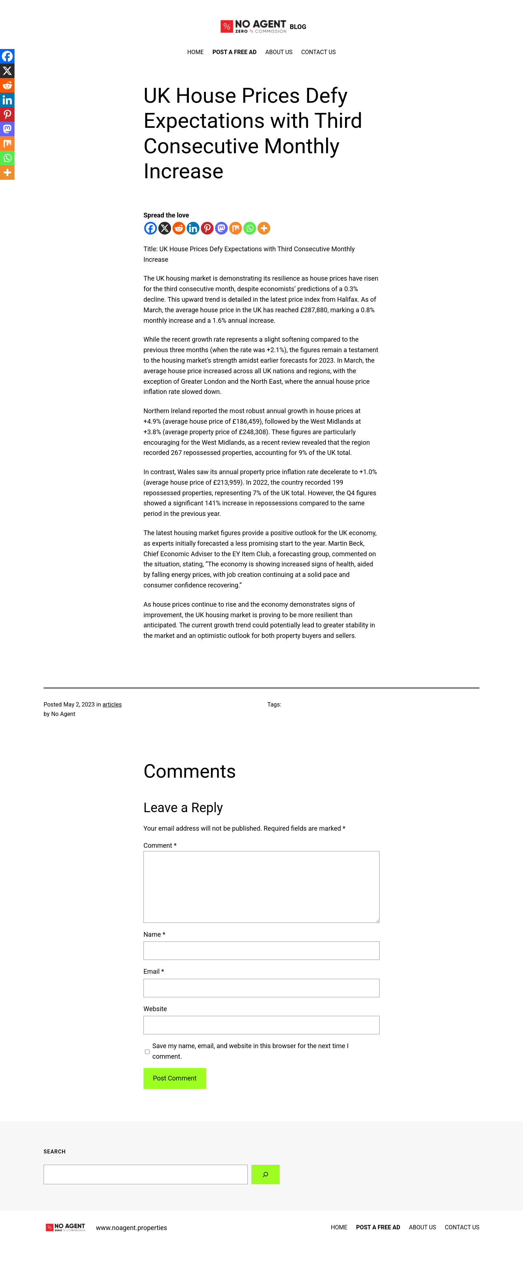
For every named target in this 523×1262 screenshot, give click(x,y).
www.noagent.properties (131, 1228)
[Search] (265, 1174)
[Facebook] (150, 228)
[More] (264, 228)
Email (153, 971)
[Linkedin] (193, 228)
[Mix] (235, 228)
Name (154, 934)
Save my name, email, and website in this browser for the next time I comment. (251, 1051)
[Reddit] (179, 228)
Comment (160, 845)
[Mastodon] (221, 228)
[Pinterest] (207, 228)
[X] (164, 228)
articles (112, 704)
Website (155, 1009)
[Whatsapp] (249, 228)
